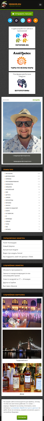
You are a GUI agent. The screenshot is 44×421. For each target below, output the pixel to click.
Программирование (12, 181)
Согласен (22, 417)
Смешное (9, 187)
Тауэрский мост (22, 360)
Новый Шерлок (9, 246)
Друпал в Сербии (9, 282)
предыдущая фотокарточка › (23, 161)
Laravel (8, 197)
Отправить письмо (22, 14)
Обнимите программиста (12, 270)
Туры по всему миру (22, 68)
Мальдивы (36, 100)
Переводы (9, 219)
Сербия (8, 221)
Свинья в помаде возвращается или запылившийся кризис (16, 274)
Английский (10, 189)
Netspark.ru (22, 45)
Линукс (8, 205)
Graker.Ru (15, 4)
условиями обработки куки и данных (24, 408)
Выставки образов (10, 286)
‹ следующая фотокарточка (21, 155)
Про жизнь (9, 173)
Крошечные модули (10, 250)
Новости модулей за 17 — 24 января (16, 279)
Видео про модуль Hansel (12, 253)
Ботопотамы (22, 91)
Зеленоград (9, 200)
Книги (8, 211)
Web (7, 192)
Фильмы (8, 203)
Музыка (8, 229)
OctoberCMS (9, 213)
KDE (7, 227)
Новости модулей (12, 208)
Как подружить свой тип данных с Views (18, 257)
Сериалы (8, 179)
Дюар (22, 394)
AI (6, 216)
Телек (7, 224)
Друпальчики (10, 176)
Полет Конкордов (9, 243)
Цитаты (8, 195)
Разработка (9, 184)
